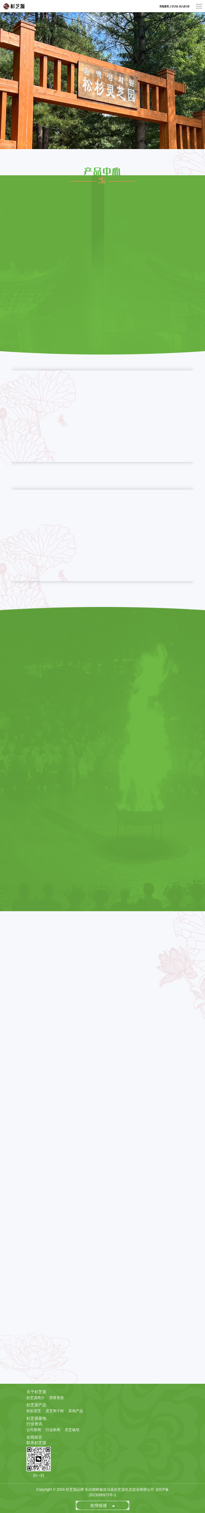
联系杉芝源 (36, 1443)
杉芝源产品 (36, 1405)
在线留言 (34, 1437)
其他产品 (75, 1411)
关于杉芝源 (36, 1392)
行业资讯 (34, 1424)
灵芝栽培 (72, 1430)
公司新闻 (33, 1430)
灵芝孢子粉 (55, 1411)
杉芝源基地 (36, 1418)
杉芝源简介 (35, 1398)
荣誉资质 (56, 1398)
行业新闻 (53, 1430)
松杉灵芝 (33, 1411)
